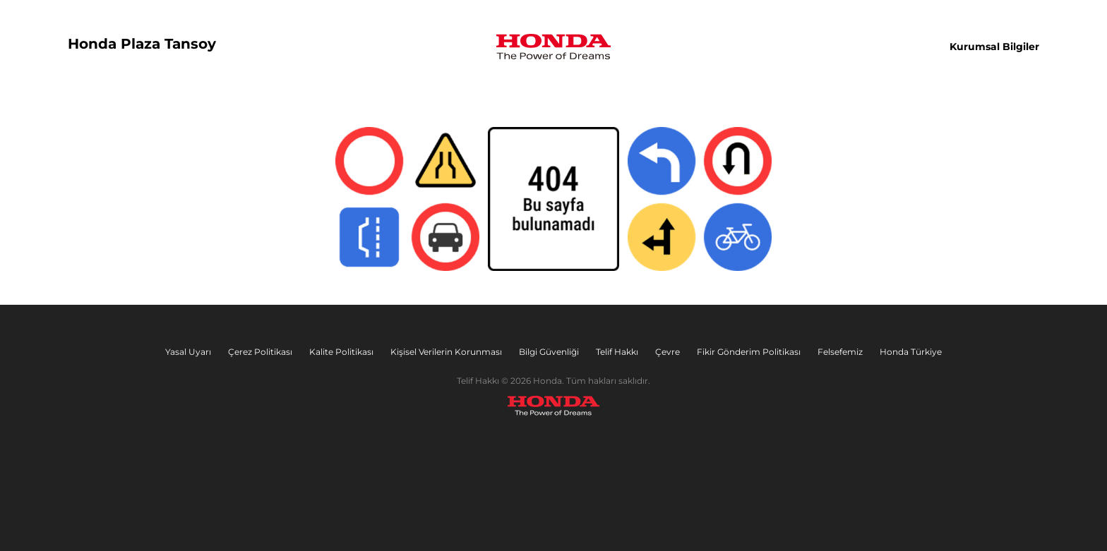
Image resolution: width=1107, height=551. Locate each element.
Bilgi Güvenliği (549, 351)
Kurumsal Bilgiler (994, 46)
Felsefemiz (840, 351)
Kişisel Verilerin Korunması (446, 351)
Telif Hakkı (617, 351)
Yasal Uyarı (188, 351)
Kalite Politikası (341, 351)
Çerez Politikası (260, 351)
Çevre (667, 351)
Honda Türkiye (911, 351)
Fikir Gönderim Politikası (749, 351)
